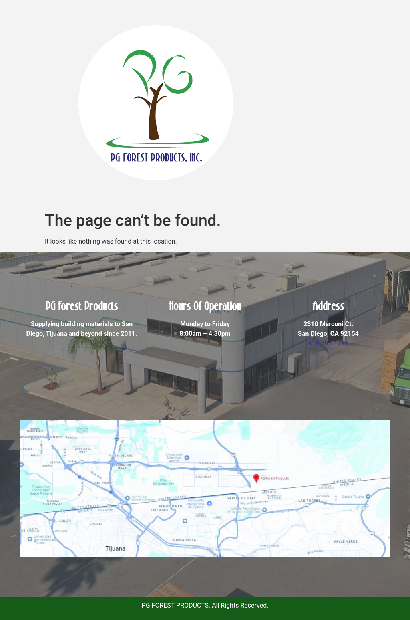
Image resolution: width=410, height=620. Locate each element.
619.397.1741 (328, 343)
